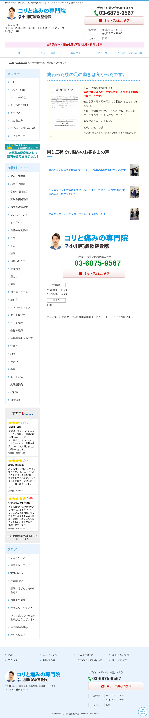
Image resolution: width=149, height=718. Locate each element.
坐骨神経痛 (16, 330)
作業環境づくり (19, 580)
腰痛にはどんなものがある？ (22, 590)
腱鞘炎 (14, 299)
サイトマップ (17, 136)
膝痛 (12, 284)
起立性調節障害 (19, 207)
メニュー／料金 (46, 53)
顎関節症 (15, 400)
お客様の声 (74, 53)
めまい (14, 361)
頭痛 (12, 353)
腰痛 (12, 253)
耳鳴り (14, 369)
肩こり (14, 276)
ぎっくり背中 (17, 315)
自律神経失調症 (19, 230)
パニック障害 (17, 184)
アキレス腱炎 (17, 176)
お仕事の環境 (17, 600)
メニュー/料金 (18, 97)
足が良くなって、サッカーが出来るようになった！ (77, 214)
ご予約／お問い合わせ (129, 53)
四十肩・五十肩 (19, 292)
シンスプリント (19, 214)
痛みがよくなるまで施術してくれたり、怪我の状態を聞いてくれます (87, 170)
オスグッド (16, 222)
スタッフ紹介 (17, 90)
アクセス (102, 53)
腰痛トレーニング (20, 565)
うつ (12, 238)
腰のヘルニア (17, 635)
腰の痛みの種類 (19, 627)
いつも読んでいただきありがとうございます (22, 617)
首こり (14, 245)
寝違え (14, 346)
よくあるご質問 (19, 105)
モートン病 (16, 376)
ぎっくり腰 (16, 323)
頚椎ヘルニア (17, 261)
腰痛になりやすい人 (21, 607)
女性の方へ (16, 573)
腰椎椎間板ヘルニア (21, 338)
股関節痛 (15, 269)
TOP (19, 53)
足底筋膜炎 (16, 384)
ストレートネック (20, 307)
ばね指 (14, 392)
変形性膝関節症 (19, 199)
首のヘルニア (17, 557)
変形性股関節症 (19, 191)
